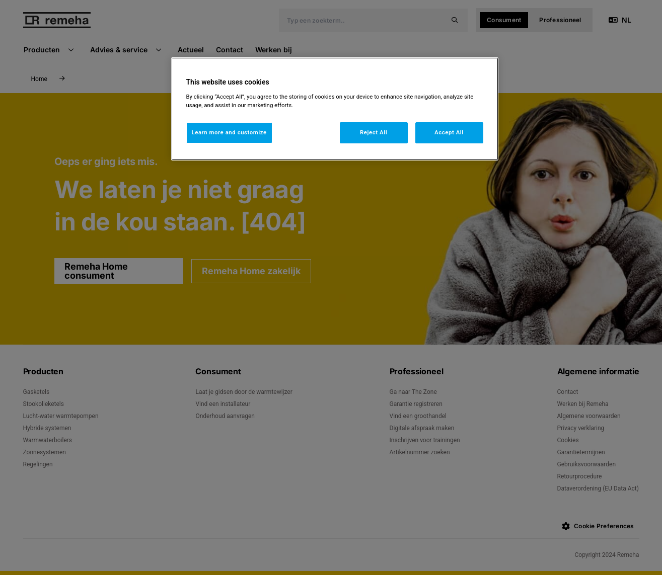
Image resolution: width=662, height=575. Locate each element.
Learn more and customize (229, 132)
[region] (334, 108)
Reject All (373, 132)
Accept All (449, 132)
